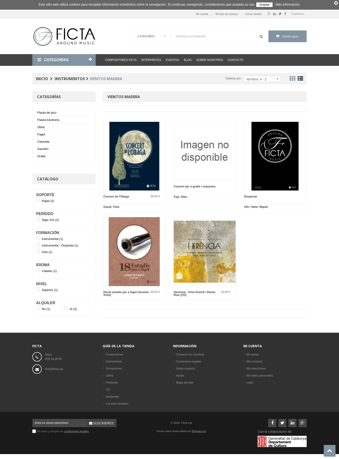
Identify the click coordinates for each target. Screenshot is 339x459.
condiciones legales (76, 430)
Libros (109, 374)
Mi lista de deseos (226, 13)
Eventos (172, 58)
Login (249, 381)
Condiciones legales (188, 360)
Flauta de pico (46, 111)
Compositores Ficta (121, 58)
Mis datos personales (259, 374)
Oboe (41, 126)
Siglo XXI (50, 218)
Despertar (250, 195)
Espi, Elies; (181, 195)
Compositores (114, 353)
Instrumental (52, 237)
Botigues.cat (199, 430)
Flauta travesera (48, 118)
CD (108, 388)
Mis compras (254, 360)
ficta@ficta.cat (54, 367)
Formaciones (114, 367)
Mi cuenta (202, 13)
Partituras (112, 381)
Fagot (41, 133)
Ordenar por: (233, 77)
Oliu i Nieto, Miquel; (256, 205)
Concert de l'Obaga (116, 195)
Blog (188, 58)
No (46, 308)
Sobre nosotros (209, 58)
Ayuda (180, 374)
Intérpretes (151, 58)
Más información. (288, 4)
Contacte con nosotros (190, 353)
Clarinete (43, 140)
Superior (50, 289)
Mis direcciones (256, 367)
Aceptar (264, 4)
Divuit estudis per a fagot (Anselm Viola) (126, 292)
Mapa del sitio (184, 381)
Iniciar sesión (253, 13)
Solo (47, 251)
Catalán (49, 270)
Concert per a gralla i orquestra (194, 185)
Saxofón (43, 147)
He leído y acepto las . (63, 430)
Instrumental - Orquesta (60, 244)
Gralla (41, 155)
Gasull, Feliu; (111, 205)
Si (73, 308)
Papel (48, 200)
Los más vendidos (117, 402)
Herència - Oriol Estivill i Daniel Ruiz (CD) (194, 292)
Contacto (235, 58)
